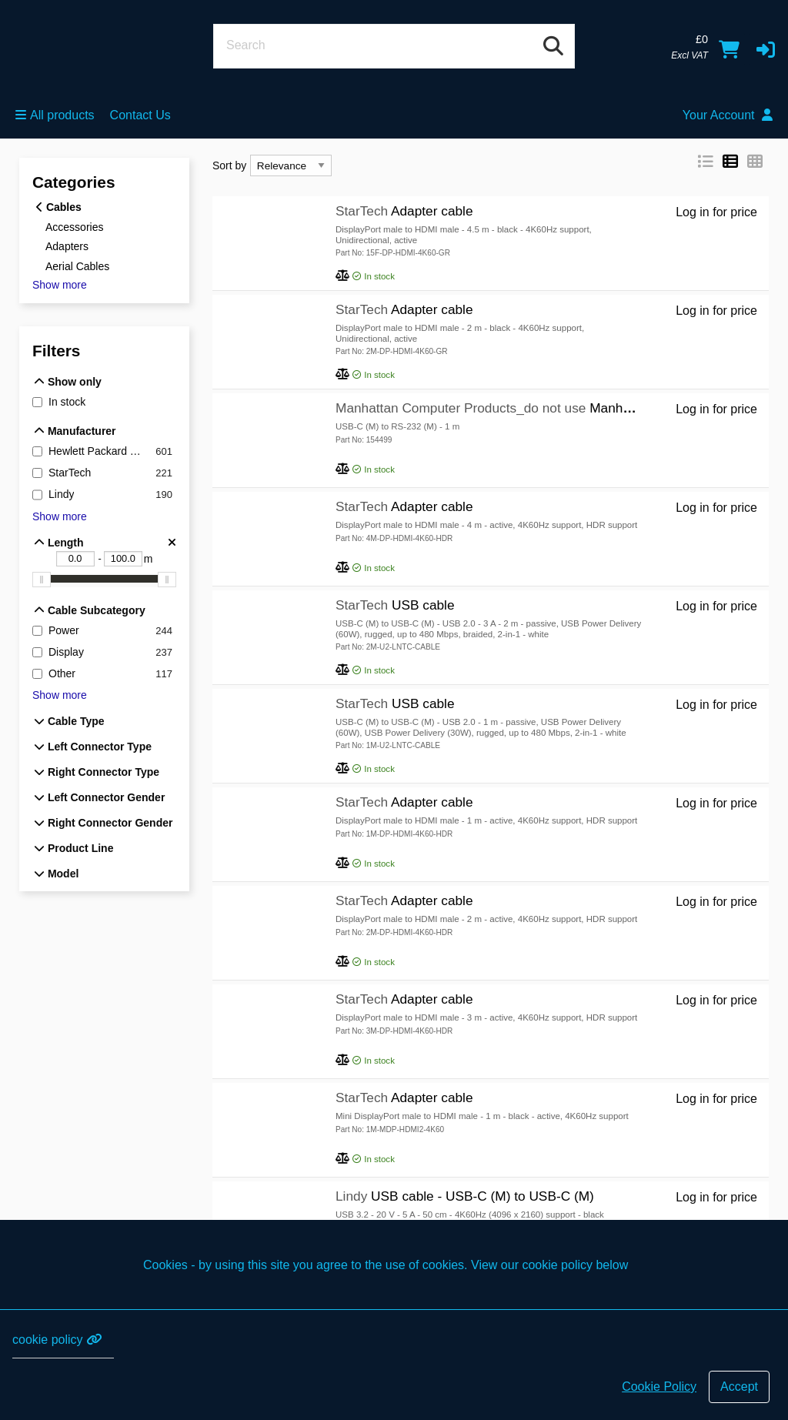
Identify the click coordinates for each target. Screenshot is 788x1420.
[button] (766, 49)
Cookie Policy (659, 1386)
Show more (59, 284)
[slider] (41, 579)
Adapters (66, 246)
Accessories (74, 226)
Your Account (728, 115)
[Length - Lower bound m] (75, 558)
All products (55, 115)
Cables (59, 207)
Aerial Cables (77, 266)
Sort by (229, 165)
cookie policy (57, 1339)
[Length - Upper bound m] (123, 558)
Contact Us (140, 115)
